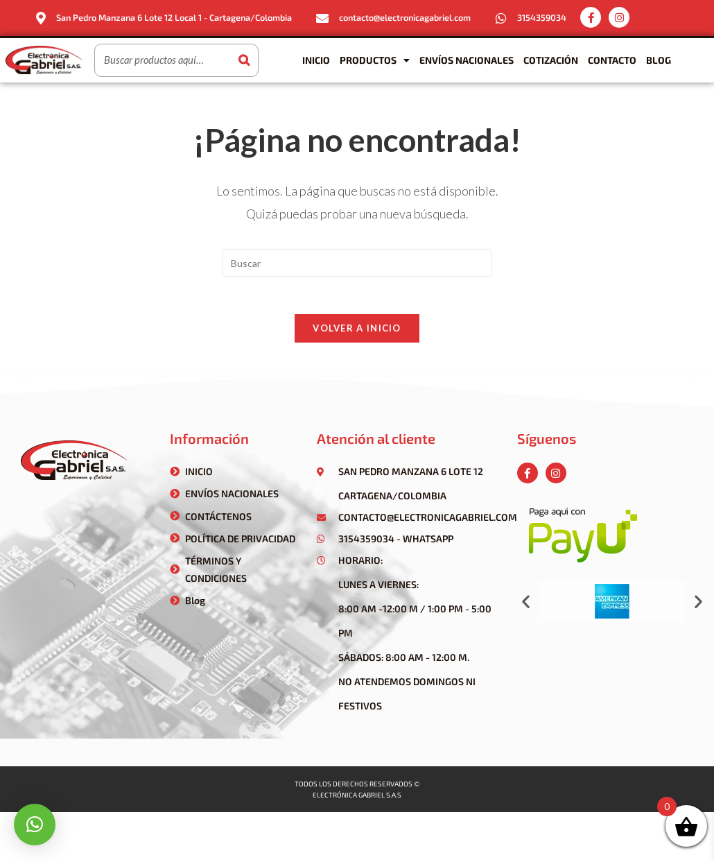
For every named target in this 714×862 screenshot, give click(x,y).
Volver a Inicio (357, 332)
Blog (658, 59)
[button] (525, 605)
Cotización (550, 59)
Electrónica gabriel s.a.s (357, 799)
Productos (375, 59)
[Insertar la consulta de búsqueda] (357, 262)
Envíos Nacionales (466, 59)
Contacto (612, 59)
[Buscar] (244, 60)
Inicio (316, 59)
